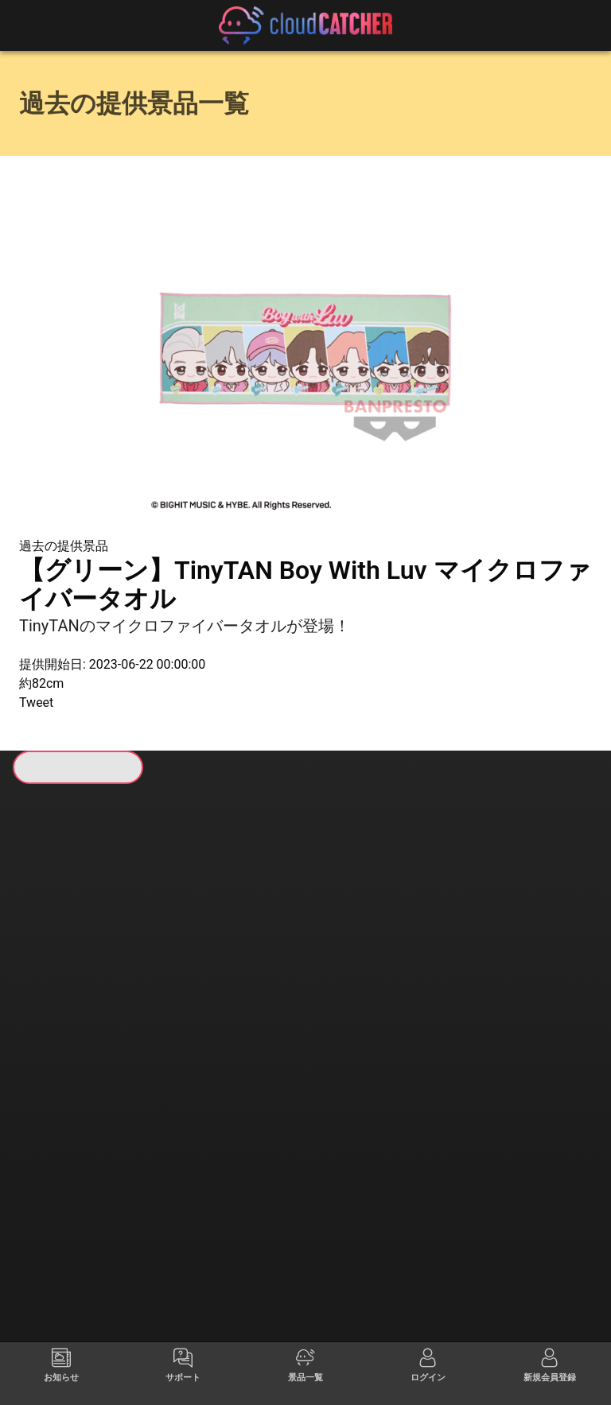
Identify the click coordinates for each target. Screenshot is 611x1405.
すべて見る (80, 1007)
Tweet (36, 702)
